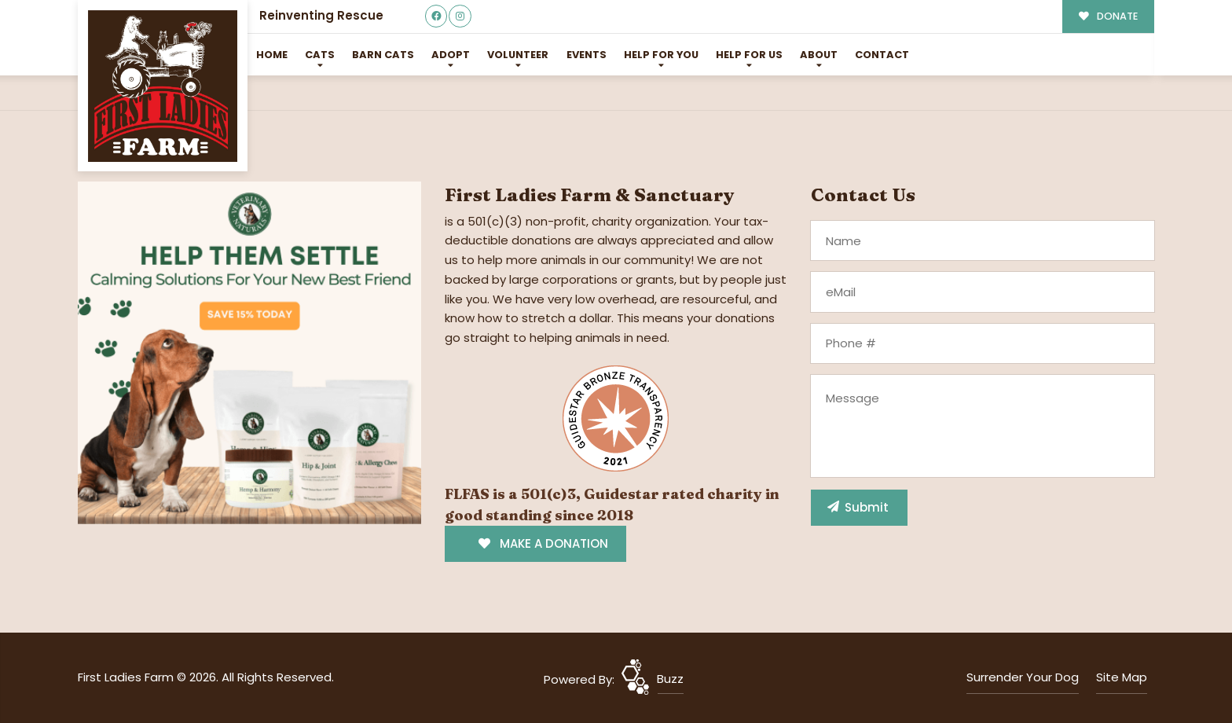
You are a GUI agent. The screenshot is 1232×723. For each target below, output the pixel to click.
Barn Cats (383, 54)
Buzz (670, 678)
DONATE (1108, 16)
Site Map (1121, 677)
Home (272, 54)
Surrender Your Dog (1022, 677)
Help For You (661, 54)
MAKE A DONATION (543, 543)
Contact (882, 54)
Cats (320, 54)
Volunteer (517, 54)
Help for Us (749, 54)
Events (586, 54)
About (819, 54)
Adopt (450, 54)
